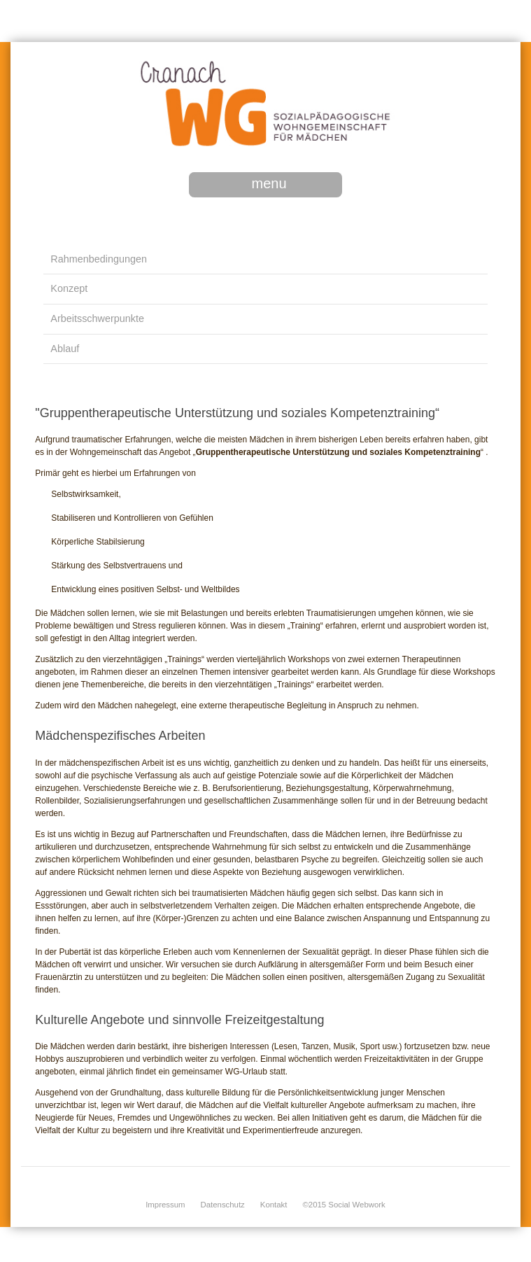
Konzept (68, 288)
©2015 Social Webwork (343, 1204)
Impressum (165, 1204)
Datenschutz (223, 1204)
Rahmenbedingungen (98, 259)
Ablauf (64, 348)
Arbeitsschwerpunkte (97, 318)
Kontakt (274, 1204)
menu (268, 183)
